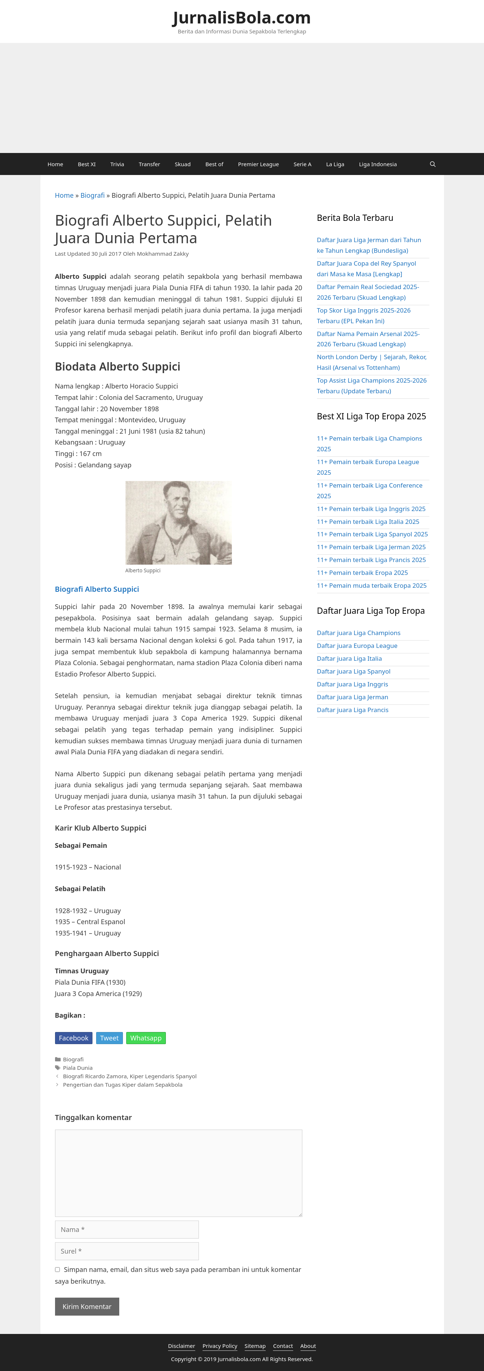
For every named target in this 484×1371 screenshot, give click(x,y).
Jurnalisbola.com (239, 1359)
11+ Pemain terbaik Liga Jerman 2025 (371, 547)
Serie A (303, 164)
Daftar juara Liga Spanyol (354, 671)
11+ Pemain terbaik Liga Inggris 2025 (371, 508)
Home (55, 164)
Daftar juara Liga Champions (359, 632)
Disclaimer (181, 1345)
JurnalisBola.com (242, 17)
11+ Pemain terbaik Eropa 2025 (362, 572)
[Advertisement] (242, 98)
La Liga (335, 164)
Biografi (92, 195)
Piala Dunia (78, 1067)
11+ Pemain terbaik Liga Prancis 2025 (371, 559)
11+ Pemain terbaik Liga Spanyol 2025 (372, 534)
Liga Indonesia (378, 164)
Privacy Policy (220, 1345)
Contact (283, 1345)
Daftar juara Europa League (357, 645)
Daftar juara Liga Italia (349, 658)
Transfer (149, 164)
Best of (214, 164)
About (308, 1345)
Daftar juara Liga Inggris (352, 684)
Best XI (87, 164)
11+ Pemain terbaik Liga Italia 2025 (368, 521)
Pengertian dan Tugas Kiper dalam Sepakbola (123, 1084)
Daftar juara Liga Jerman (353, 697)
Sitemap (255, 1345)
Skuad (183, 164)
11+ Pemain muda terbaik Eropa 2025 (372, 585)
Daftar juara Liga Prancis (353, 709)
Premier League (258, 164)
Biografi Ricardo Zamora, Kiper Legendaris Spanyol (130, 1076)
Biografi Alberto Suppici (97, 589)
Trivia (117, 164)
